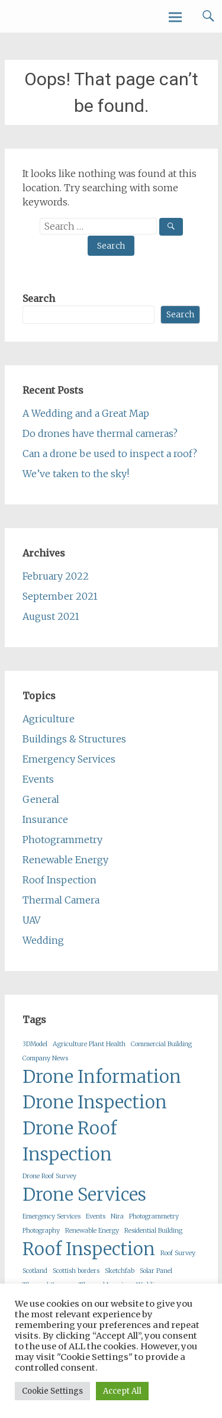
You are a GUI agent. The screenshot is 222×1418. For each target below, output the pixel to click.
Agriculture (48, 719)
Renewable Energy (65, 860)
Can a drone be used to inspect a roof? (109, 453)
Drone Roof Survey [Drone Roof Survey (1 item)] (49, 1176)
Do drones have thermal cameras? (100, 433)
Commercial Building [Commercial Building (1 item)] (161, 1044)
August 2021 (50, 616)
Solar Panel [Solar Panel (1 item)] (156, 1271)
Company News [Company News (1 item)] (45, 1058)
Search (38, 298)
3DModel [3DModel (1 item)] (34, 1044)
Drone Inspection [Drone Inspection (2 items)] (94, 1102)
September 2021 (60, 596)
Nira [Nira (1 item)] (117, 1216)
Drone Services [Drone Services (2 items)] (84, 1194)
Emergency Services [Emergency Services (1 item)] (51, 1216)
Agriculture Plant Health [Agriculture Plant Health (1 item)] (89, 1044)
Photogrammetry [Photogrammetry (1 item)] (154, 1216)
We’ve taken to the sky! (75, 474)
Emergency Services (68, 759)
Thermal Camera (60, 900)
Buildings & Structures (74, 739)
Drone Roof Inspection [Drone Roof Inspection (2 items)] (69, 1141)
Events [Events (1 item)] (95, 1216)
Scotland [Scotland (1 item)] (34, 1271)
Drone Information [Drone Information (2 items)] (101, 1077)
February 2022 (55, 576)
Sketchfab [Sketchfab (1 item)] (119, 1271)
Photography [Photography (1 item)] (41, 1230)
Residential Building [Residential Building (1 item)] (153, 1230)
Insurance (45, 819)
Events (38, 779)
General (40, 799)
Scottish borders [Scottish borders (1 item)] (76, 1271)
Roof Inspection (59, 880)
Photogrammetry (62, 839)
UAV (31, 920)
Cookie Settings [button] (52, 1391)
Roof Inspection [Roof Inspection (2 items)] (88, 1249)
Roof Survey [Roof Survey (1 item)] (177, 1253)
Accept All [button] (122, 1391)
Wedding (43, 940)
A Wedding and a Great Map (85, 413)
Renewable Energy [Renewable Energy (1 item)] (92, 1230)
